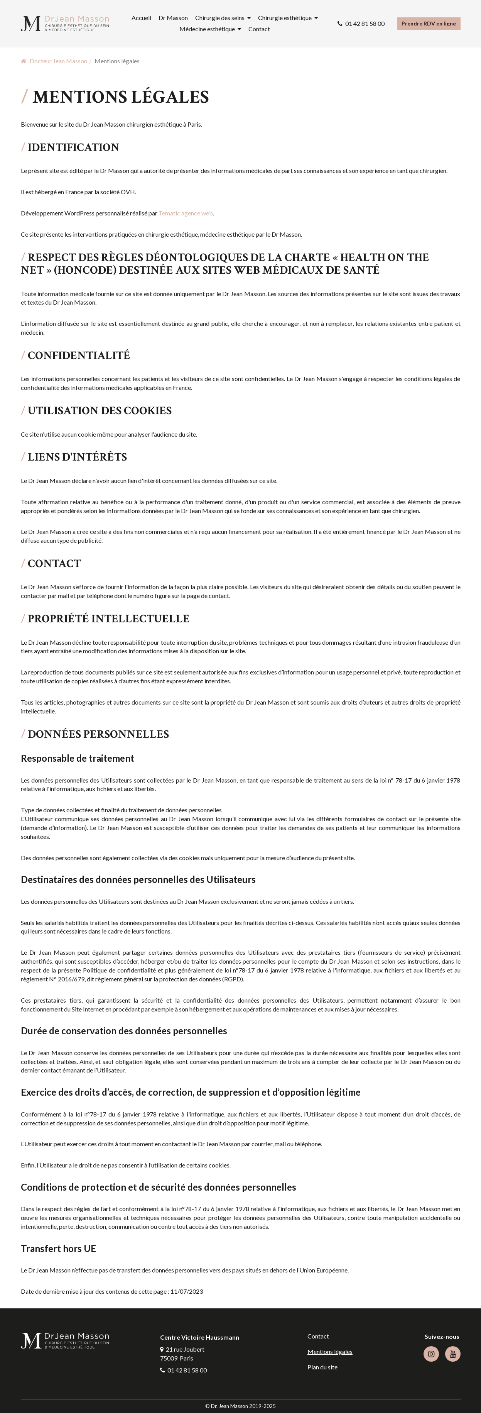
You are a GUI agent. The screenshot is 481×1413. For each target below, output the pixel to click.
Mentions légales (330, 1351)
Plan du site (322, 1367)
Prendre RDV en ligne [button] (429, 23)
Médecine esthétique (207, 28)
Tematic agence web (186, 213)
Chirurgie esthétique (285, 17)
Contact (259, 28)
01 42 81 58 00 (365, 23)
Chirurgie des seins (220, 17)
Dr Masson (173, 17)
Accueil (141, 17)
